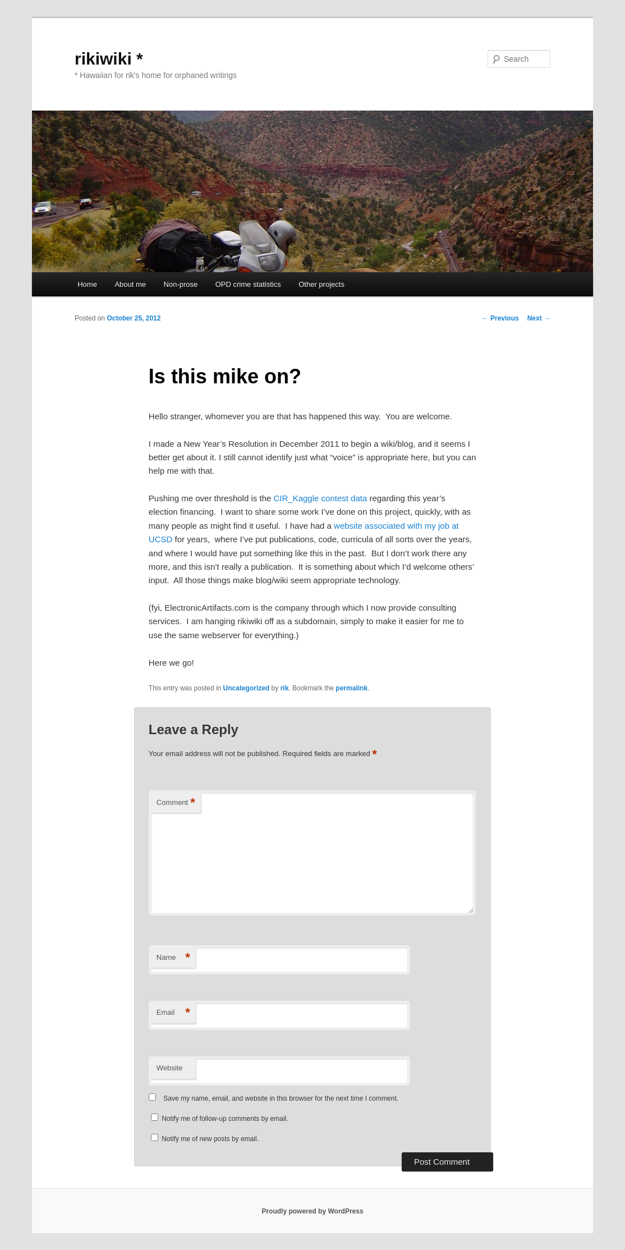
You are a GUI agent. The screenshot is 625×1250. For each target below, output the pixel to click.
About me (130, 284)
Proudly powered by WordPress (312, 1211)
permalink (351, 688)
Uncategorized (246, 688)
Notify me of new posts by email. (210, 1139)
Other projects (321, 284)
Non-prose (181, 284)
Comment (176, 803)
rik (285, 688)
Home (87, 284)
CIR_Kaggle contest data (320, 498)
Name (173, 958)
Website (170, 1068)
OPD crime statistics (248, 284)
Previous (500, 318)
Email (173, 1013)
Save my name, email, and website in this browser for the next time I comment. (280, 1098)
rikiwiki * (109, 58)
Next (538, 318)
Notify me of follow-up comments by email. (225, 1119)
